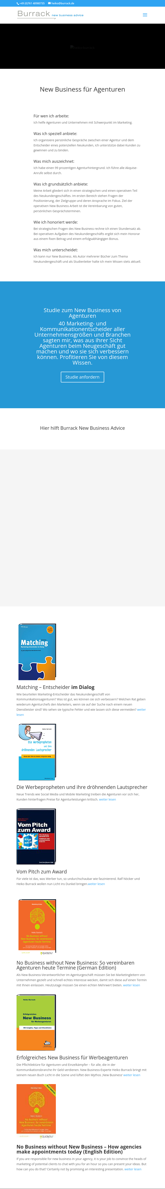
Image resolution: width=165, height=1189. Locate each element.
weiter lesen (107, 799)
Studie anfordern (82, 377)
